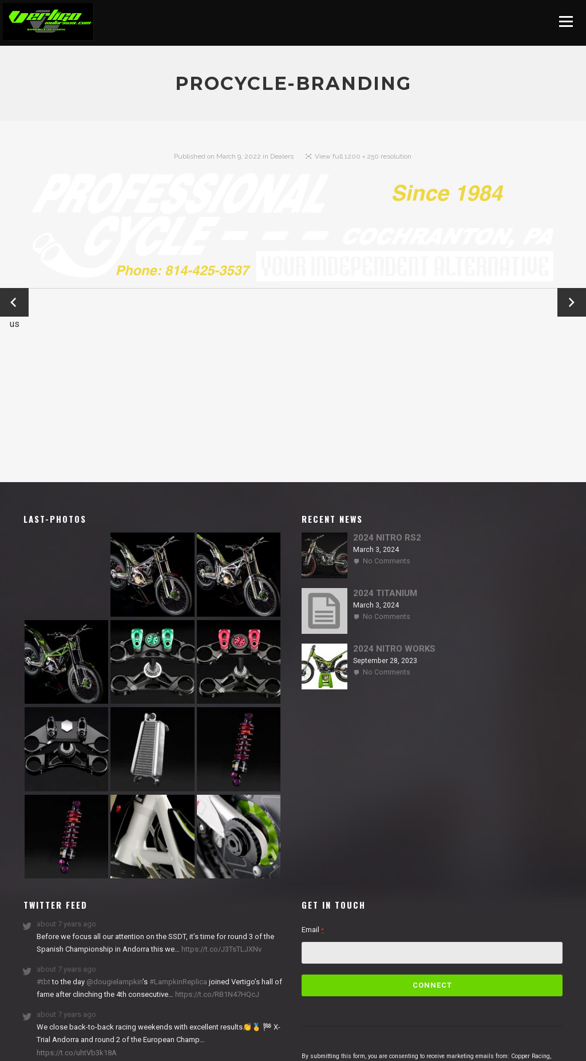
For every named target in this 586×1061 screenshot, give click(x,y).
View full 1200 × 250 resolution (363, 156)
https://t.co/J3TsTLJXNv (221, 949)
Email (313, 929)
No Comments (386, 561)
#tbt (43, 981)
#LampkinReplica (178, 981)
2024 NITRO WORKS (394, 649)
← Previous (14, 303)
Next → (572, 302)
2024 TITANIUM (385, 593)
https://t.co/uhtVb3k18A (77, 1052)
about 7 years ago (66, 924)
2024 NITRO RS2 (387, 538)
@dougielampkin (114, 981)
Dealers (282, 156)
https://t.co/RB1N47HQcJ (216, 994)
